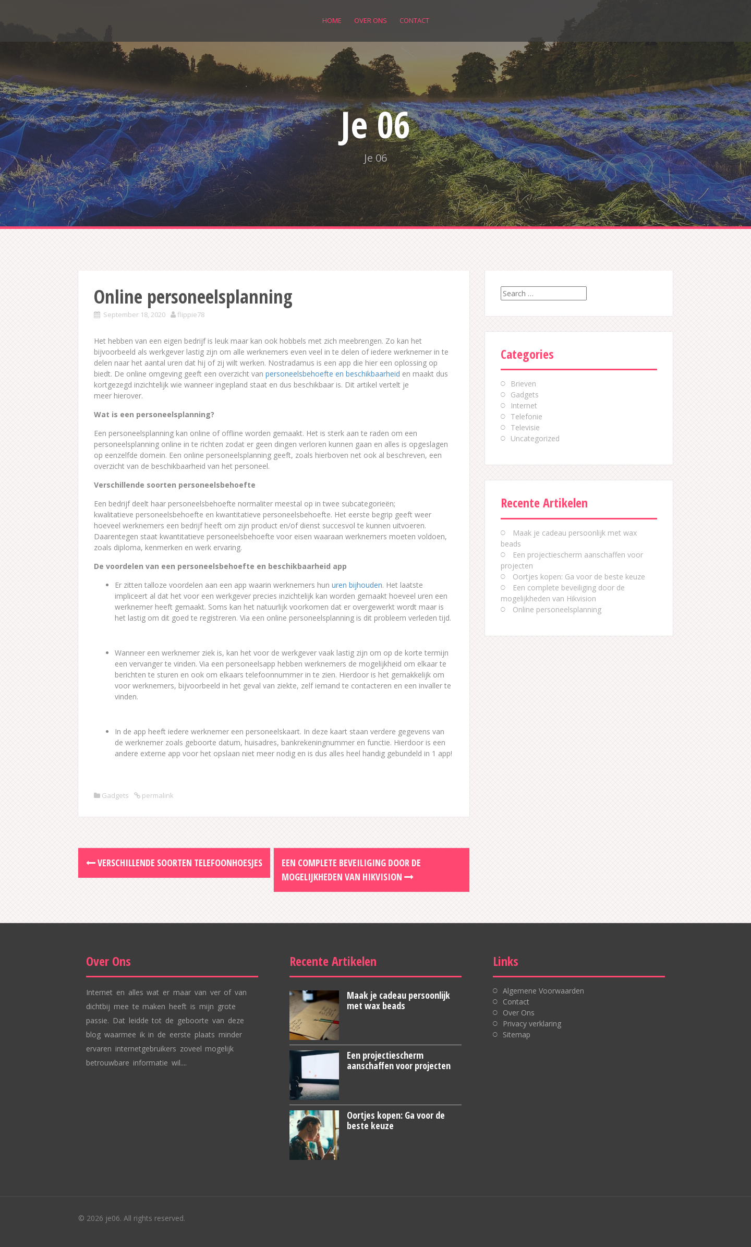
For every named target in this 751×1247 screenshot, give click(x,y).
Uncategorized (535, 438)
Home (332, 20)
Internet (524, 405)
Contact (414, 20)
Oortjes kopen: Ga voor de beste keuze (579, 577)
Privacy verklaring (532, 1023)
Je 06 (375, 124)
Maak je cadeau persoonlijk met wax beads (398, 1000)
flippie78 (190, 314)
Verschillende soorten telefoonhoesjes (174, 862)
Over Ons (370, 20)
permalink (157, 795)
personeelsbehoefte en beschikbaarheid (332, 374)
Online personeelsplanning (557, 609)
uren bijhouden (357, 585)
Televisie (525, 427)
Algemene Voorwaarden (543, 991)
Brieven (523, 384)
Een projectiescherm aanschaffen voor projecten (399, 1060)
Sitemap (516, 1034)
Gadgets (115, 795)
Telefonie (526, 416)
